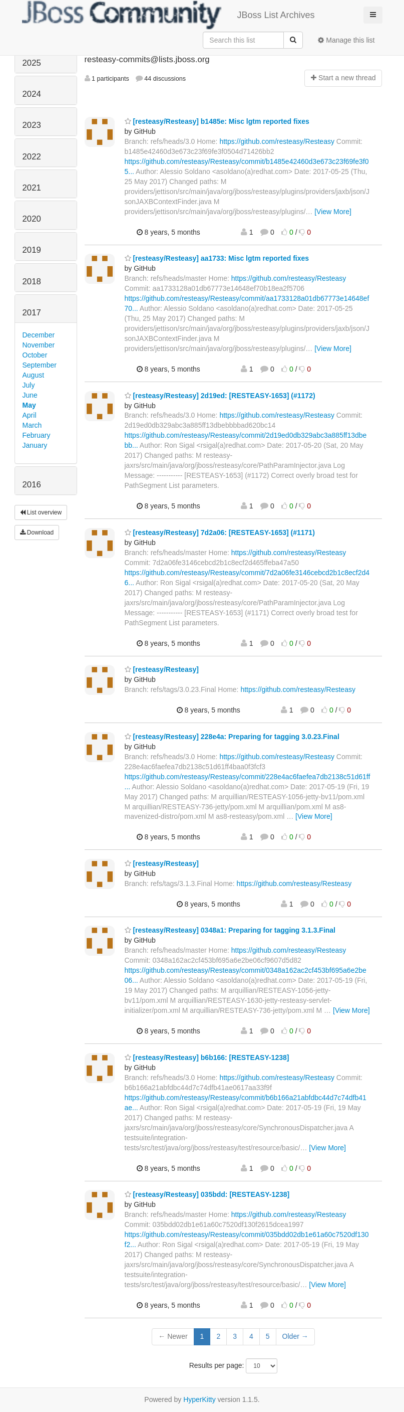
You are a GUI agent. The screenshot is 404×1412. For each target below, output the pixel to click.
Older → (295, 1336)
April (30, 415)
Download (37, 532)
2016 (32, 484)
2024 (32, 94)
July (29, 385)
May (29, 405)
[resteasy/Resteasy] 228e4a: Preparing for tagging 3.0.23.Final (232, 737)
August (34, 375)
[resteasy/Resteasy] (162, 669)
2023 (32, 125)
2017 (32, 312)
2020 (32, 219)
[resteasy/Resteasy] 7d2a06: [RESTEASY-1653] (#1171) (220, 532)
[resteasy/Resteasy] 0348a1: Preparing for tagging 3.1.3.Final (230, 930)
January (35, 445)
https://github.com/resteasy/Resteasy (276, 141)
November (39, 345)
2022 (32, 156)
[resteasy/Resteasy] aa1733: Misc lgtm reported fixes (217, 258)
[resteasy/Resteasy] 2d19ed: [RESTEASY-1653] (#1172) (220, 396)
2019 (32, 250)
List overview (41, 512)
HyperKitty (199, 1399)
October (35, 355)
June (30, 395)
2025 (32, 63)
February (37, 435)
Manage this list (346, 40)
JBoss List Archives (168, 15)
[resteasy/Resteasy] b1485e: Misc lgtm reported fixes (217, 121)
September (40, 365)
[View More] (332, 212)
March (32, 425)
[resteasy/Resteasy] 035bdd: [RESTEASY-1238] (207, 1194)
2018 (32, 281)
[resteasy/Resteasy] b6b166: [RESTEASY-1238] (207, 1057)
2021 (32, 188)
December (39, 335)
